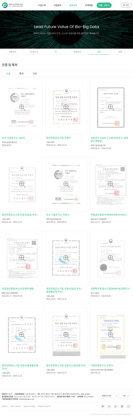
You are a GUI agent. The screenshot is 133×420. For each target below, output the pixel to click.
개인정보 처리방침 (29, 406)
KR (126, 395)
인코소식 (34, 51)
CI (56, 51)
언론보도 (13, 51)
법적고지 (5, 406)
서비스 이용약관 (15, 406)
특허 (21, 73)
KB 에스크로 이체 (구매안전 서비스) (43, 396)
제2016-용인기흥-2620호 (22, 396)
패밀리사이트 (110, 395)
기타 (35, 73)
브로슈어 (77, 51)
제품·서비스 (104, 5)
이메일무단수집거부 (44, 406)
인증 (99, 51)
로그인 (126, 5)
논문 (120, 51)
